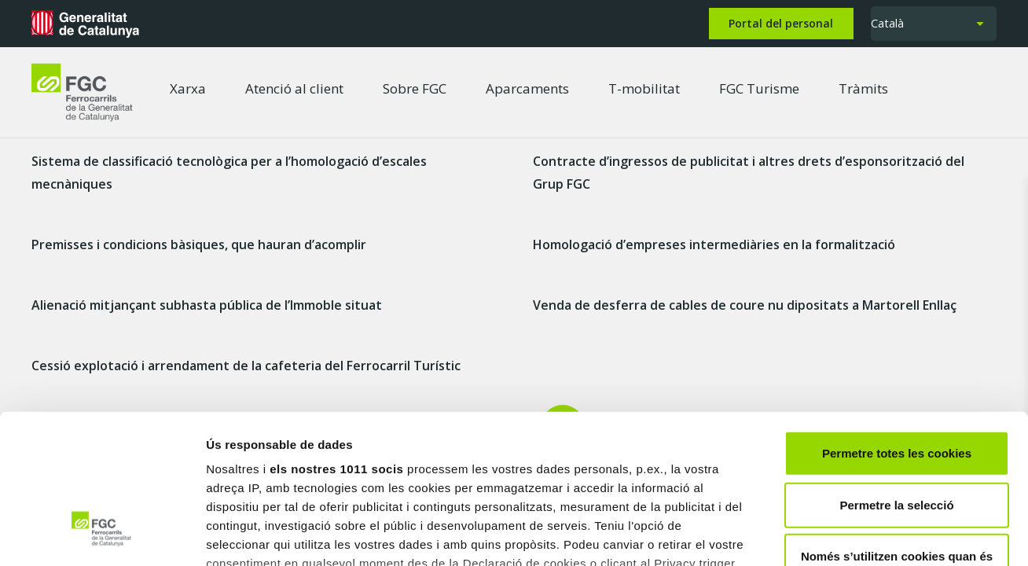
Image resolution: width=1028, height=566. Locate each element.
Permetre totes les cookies (896, 326)
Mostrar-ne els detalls (904, 535)
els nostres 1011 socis (336, 341)
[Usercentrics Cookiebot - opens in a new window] (102, 535)
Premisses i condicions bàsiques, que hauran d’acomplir (198, 244)
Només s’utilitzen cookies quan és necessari (897, 438)
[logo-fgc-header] (82, 93)
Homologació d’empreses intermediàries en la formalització (714, 244)
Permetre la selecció (896, 377)
